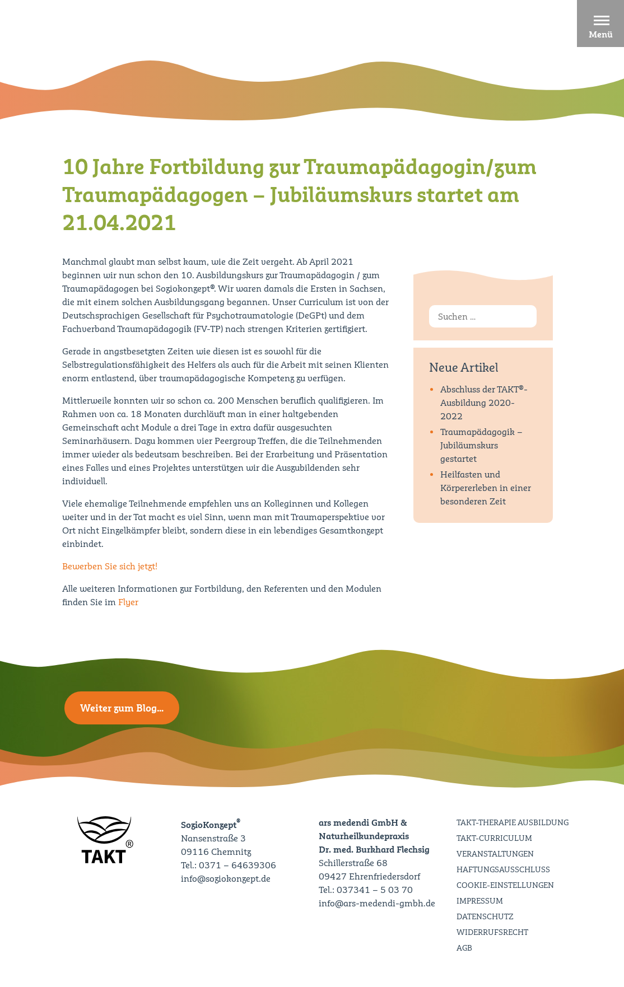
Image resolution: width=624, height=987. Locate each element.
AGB (464, 948)
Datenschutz (485, 916)
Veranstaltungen (495, 854)
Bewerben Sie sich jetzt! (109, 566)
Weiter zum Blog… (122, 707)
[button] (600, 23)
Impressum (480, 901)
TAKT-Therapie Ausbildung (513, 822)
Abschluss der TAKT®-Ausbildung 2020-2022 (484, 403)
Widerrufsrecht (492, 932)
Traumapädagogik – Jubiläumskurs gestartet (481, 445)
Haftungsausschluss (503, 869)
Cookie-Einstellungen (505, 885)
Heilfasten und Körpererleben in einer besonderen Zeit (485, 488)
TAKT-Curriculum (494, 838)
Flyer (128, 602)
